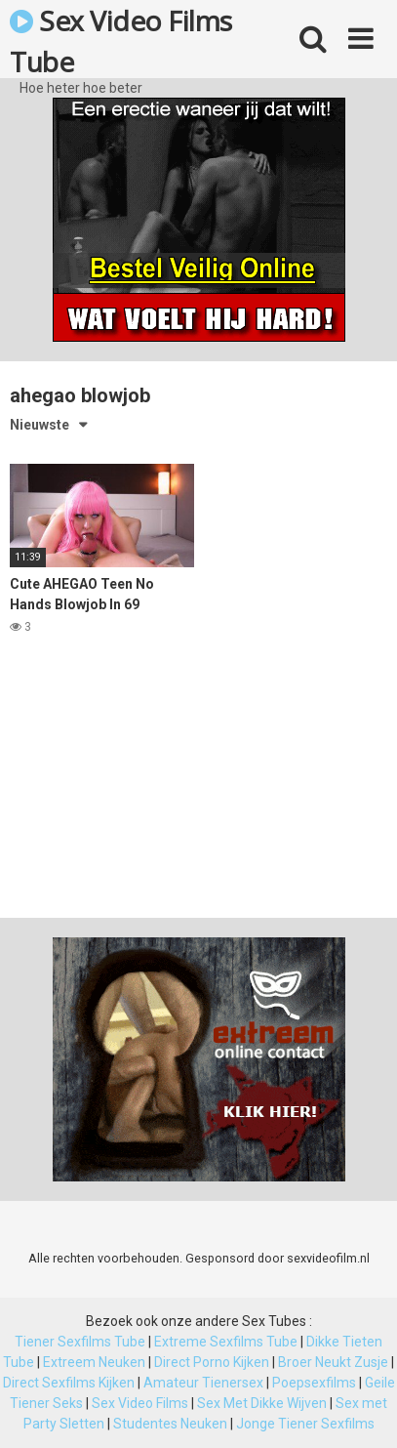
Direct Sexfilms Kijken (69, 1382)
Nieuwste (39, 425)
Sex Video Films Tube (121, 40)
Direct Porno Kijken (211, 1362)
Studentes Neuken (170, 1423)
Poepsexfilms (314, 1382)
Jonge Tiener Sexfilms (305, 1423)
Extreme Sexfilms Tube (226, 1341)
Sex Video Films (140, 1403)
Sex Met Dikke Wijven (262, 1403)
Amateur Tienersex (203, 1382)
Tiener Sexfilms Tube (80, 1341)
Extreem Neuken (94, 1362)
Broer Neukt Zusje (333, 1362)
